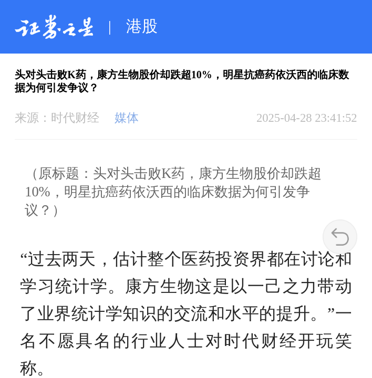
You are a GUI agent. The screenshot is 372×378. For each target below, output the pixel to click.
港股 (142, 26)
